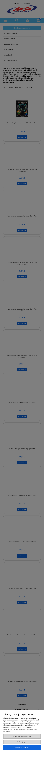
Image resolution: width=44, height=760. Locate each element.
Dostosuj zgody (22, 742)
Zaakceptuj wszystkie (22, 747)
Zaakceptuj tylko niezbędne (22, 736)
